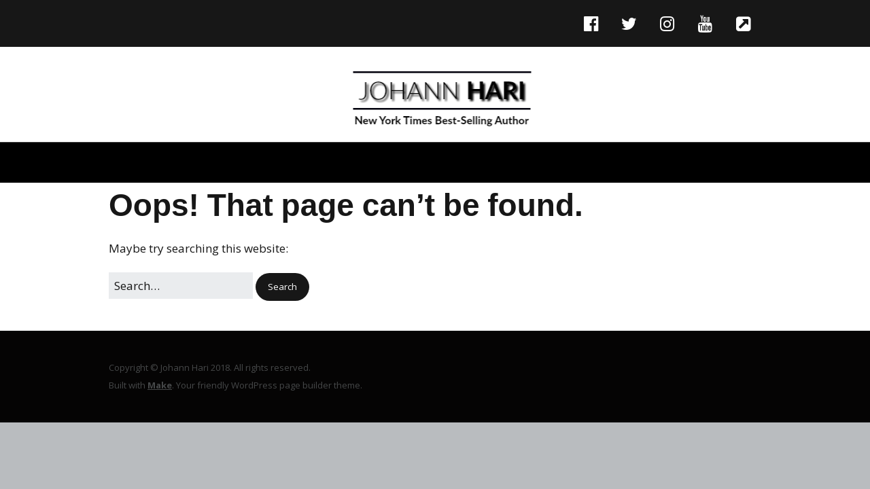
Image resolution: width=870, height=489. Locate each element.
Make (159, 385)
